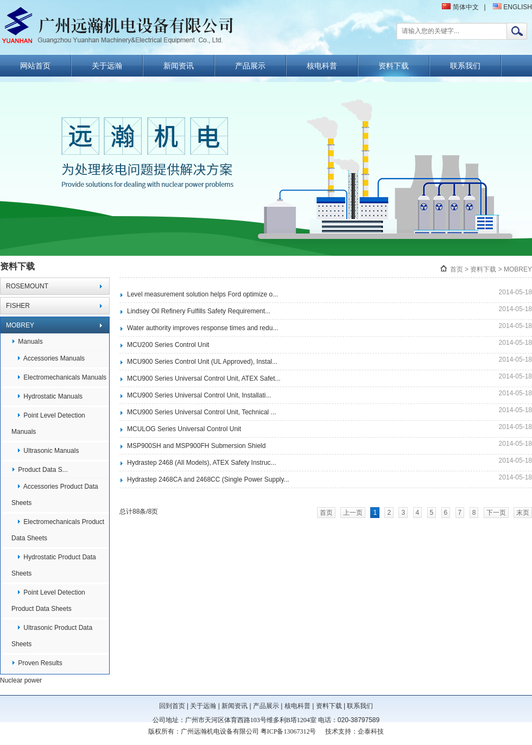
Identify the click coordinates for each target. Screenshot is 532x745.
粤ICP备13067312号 (288, 731)
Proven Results (36, 663)
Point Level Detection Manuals (48, 423)
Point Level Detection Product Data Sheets (48, 601)
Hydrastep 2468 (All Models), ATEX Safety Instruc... (201, 462)
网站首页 (35, 65)
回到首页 (172, 706)
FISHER (18, 306)
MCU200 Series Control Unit (168, 345)
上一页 (353, 512)
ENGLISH (512, 7)
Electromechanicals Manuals (61, 377)
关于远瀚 (107, 65)
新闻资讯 (178, 65)
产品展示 (250, 65)
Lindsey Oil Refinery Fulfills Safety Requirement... (198, 311)
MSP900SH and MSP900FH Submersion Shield (196, 446)
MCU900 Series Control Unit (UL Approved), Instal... (202, 361)
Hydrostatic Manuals (50, 396)
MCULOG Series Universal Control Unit (184, 429)
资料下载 (393, 65)
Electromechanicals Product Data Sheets (57, 530)
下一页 (496, 512)
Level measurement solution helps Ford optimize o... (202, 294)
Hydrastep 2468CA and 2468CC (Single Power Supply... (208, 479)
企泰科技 (371, 731)
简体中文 (460, 7)
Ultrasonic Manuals (48, 450)
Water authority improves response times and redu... (202, 328)
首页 (456, 269)
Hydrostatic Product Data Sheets (53, 565)
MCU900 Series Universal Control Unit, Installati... (199, 395)
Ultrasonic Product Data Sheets (51, 636)
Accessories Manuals (51, 358)
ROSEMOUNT (27, 286)
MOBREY (20, 325)
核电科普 (322, 65)
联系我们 (465, 65)
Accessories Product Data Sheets (54, 495)
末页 (522, 512)
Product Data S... (39, 469)
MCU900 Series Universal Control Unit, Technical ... (201, 412)
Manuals (27, 341)
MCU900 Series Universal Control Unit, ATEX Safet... (204, 378)
